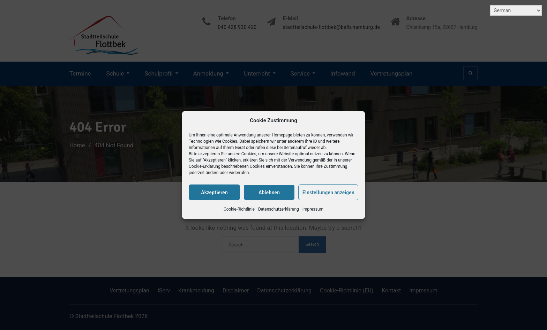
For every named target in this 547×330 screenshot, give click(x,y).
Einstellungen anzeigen (328, 192)
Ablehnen (269, 192)
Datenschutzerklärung (278, 209)
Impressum (312, 209)
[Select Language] (516, 10)
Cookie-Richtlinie (239, 209)
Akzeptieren (214, 192)
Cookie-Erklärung (204, 166)
